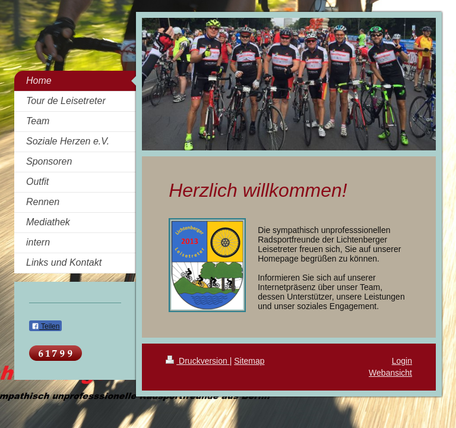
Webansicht (390, 372)
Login (402, 361)
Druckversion (197, 361)
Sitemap (249, 361)
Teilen (45, 326)
